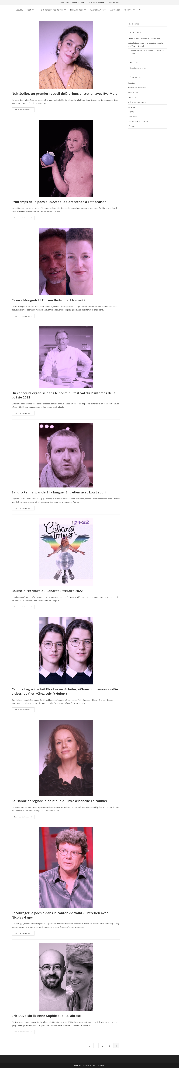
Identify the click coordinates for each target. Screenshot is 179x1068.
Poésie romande (78, 2)
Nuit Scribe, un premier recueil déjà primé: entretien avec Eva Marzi (65, 93)
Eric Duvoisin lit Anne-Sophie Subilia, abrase (46, 1016)
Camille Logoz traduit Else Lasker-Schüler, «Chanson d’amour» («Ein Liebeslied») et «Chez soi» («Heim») (65, 691)
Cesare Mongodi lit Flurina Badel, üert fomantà (48, 300)
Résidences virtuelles (137, 88)
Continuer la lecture (24, 109)
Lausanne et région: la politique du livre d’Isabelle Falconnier (59, 801)
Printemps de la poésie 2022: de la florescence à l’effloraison (59, 202)
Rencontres (132, 97)
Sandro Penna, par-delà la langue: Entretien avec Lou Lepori (59, 492)
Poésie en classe (113, 2)
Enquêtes (132, 83)
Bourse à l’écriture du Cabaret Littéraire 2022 (47, 591)
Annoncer (132, 107)
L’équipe (131, 126)
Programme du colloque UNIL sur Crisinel (144, 38)
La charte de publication (138, 121)
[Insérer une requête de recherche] (147, 23)
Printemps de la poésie (96, 2)
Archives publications (137, 102)
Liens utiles (132, 116)
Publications (133, 92)
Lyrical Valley (64, 2)
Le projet (131, 112)
